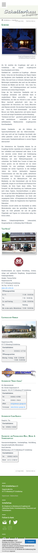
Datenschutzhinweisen (8, 549)
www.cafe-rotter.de (7, 288)
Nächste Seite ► (30, 21)
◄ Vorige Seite (19, 21)
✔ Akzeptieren (30, 542)
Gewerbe (14, 20)
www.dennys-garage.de (18, 407)
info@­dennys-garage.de (18, 403)
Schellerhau (6, 20)
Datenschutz (14, 496)
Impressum (5, 496)
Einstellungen (5, 551)
